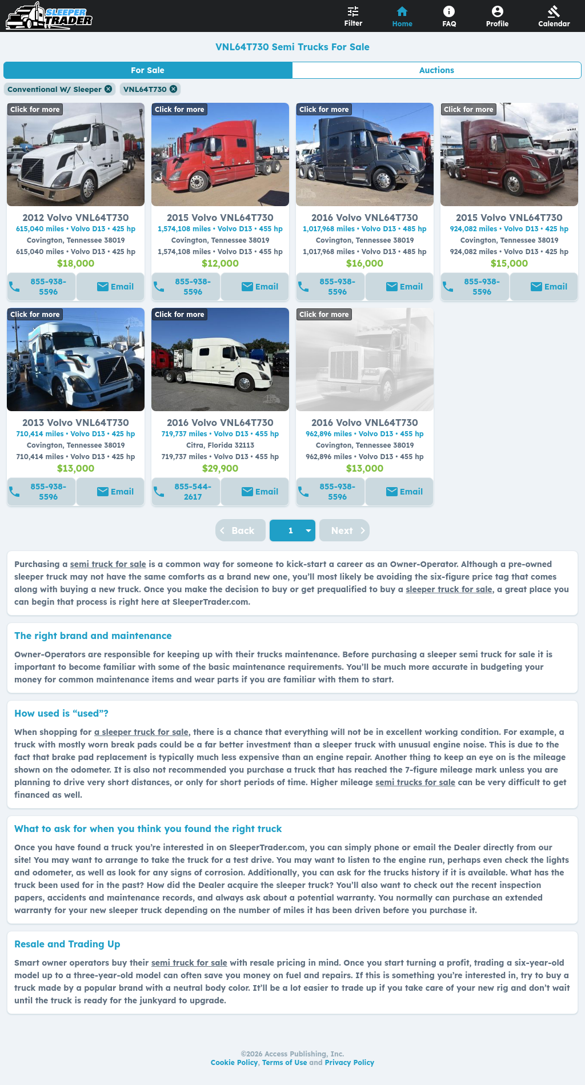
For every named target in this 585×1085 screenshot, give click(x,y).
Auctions (436, 70)
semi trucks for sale (415, 782)
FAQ (449, 23)
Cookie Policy (234, 1062)
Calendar (554, 23)
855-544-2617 (193, 491)
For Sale (148, 70)
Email (122, 287)
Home (402, 23)
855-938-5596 (48, 286)
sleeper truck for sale (449, 589)
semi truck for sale (108, 564)
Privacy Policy (350, 1062)
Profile (497, 23)
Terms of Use (284, 1062)
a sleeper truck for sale (141, 732)
